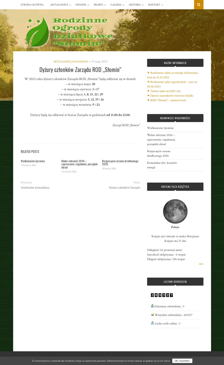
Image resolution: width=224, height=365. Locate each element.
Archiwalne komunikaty (35, 188)
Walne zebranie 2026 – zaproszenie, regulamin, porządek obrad (79, 164)
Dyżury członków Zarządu (124, 188)
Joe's (201, 264)
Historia (135, 4)
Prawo (98, 4)
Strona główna (32, 4)
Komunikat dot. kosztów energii (162, 165)
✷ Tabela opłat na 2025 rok (164, 91)
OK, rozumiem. (182, 360)
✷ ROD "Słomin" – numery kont (166, 100)
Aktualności (59, 4)
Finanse (81, 4)
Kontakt (154, 4)
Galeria (116, 4)
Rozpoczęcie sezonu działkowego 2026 (120, 162)
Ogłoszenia (80, 61)
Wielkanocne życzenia (33, 161)
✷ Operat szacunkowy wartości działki (170, 96)
